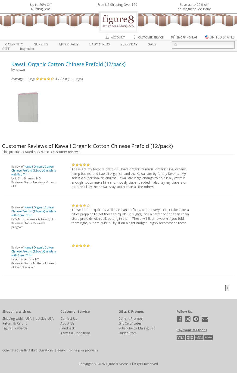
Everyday (129, 44)
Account (118, 37)
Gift (5, 49)
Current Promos (130, 318)
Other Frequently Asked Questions (28, 350)
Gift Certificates (130, 323)
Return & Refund (14, 323)
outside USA (44, 318)
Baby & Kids (99, 44)
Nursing (41, 44)
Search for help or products (77, 350)
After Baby (69, 44)
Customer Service (150, 37)
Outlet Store (127, 333)
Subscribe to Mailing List (136, 328)
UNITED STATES (222, 37)
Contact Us (68, 318)
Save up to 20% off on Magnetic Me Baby (194, 6)
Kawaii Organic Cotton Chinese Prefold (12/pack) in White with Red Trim (33, 170)
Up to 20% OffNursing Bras (40, 6)
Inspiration (27, 49)
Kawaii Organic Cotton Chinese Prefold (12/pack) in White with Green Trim (33, 211)
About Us (67, 323)
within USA (24, 318)
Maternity (13, 44)
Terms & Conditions (75, 333)
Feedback (67, 328)
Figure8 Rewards (14, 328)
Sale (152, 44)
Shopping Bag (187, 37)
